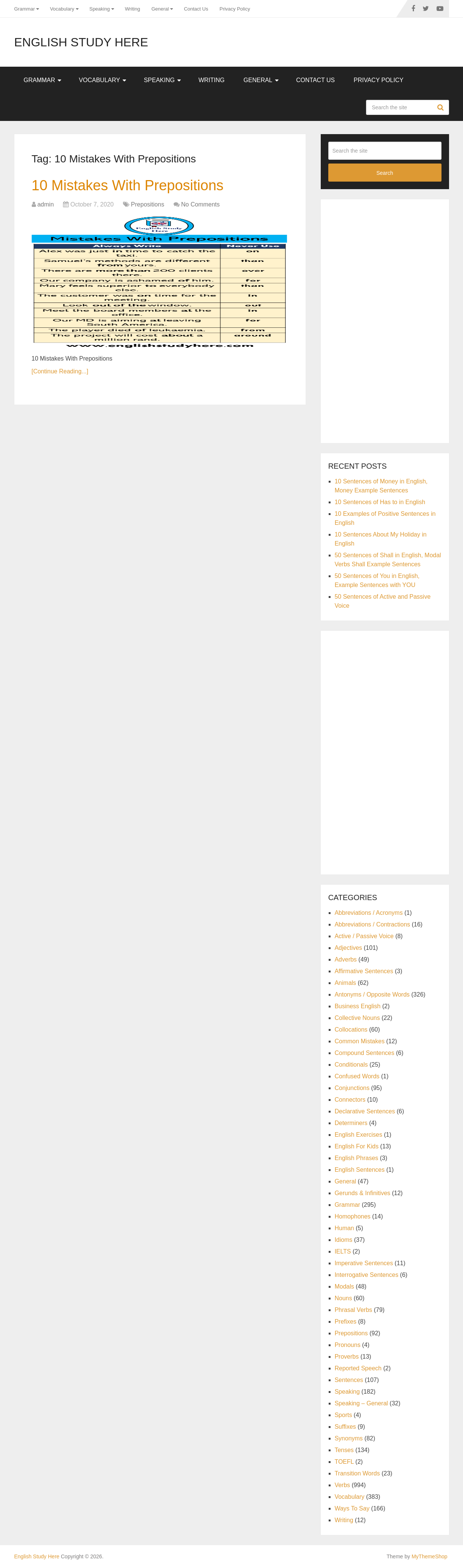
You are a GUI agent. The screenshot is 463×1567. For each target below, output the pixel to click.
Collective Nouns (357, 1018)
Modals (344, 1286)
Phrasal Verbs (353, 1310)
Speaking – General (361, 1403)
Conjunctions (352, 1088)
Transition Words (357, 1473)
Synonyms (349, 1438)
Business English (358, 1006)
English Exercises (358, 1134)
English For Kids (357, 1146)
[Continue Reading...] (60, 371)
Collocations (351, 1029)
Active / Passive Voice (364, 936)
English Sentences (360, 1169)
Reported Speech (358, 1368)
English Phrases (356, 1158)
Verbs (342, 1485)
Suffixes (345, 1426)
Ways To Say (352, 1508)
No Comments (200, 204)
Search (441, 107)
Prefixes (346, 1321)
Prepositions (147, 204)
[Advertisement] (384, 320)
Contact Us (196, 9)
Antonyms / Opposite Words (372, 994)
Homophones (353, 1216)
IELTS (343, 1251)
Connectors (350, 1099)
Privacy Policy (235, 9)
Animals (345, 983)
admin (45, 204)
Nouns (343, 1298)
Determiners (351, 1123)
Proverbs (347, 1356)
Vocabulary (62, 9)
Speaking (99, 9)
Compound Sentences (364, 1053)
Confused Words (357, 1076)
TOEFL (344, 1461)
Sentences (349, 1380)
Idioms (343, 1240)
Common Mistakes (360, 1041)
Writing (132, 9)
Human (344, 1228)
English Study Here (81, 42)
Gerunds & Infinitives (363, 1193)
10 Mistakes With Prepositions (128, 185)
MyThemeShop (430, 1556)
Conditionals (351, 1064)
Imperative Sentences (364, 1263)
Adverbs (346, 959)
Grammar (24, 9)
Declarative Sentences (365, 1111)
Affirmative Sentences (364, 971)
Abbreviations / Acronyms (369, 913)
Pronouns (348, 1345)
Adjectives (348, 948)
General (160, 9)
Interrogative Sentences (366, 1275)
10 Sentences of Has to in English (380, 502)
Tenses (344, 1450)
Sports (343, 1415)
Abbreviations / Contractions (372, 924)
